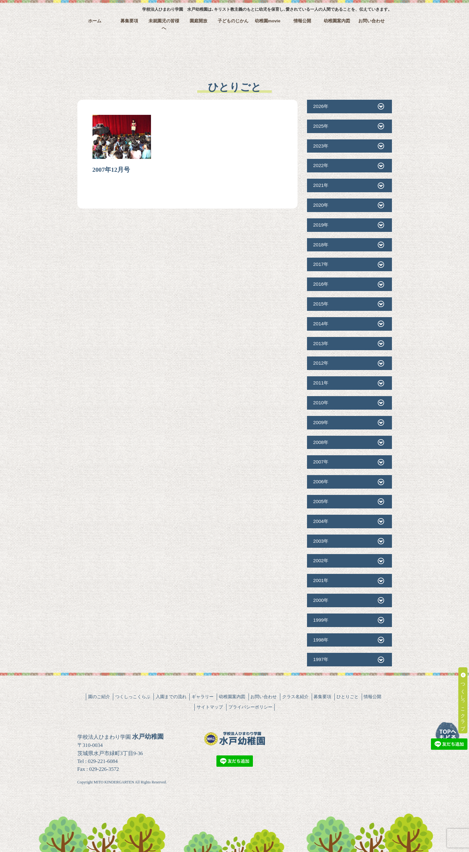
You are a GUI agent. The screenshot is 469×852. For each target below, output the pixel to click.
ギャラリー (203, 696)
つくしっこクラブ (463, 700)
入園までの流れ (171, 696)
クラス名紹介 (295, 696)
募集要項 (129, 21)
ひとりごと (348, 696)
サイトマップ (210, 706)
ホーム (94, 21)
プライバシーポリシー (250, 706)
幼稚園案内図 (337, 21)
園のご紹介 (99, 696)
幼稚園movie (268, 21)
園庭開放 (198, 21)
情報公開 (302, 21)
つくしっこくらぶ (132, 696)
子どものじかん (233, 21)
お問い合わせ (371, 21)
